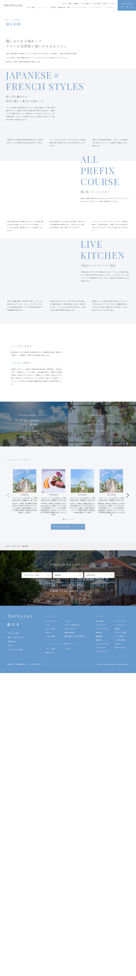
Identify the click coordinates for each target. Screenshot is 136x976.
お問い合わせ (49, 949)
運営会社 (10, 960)
